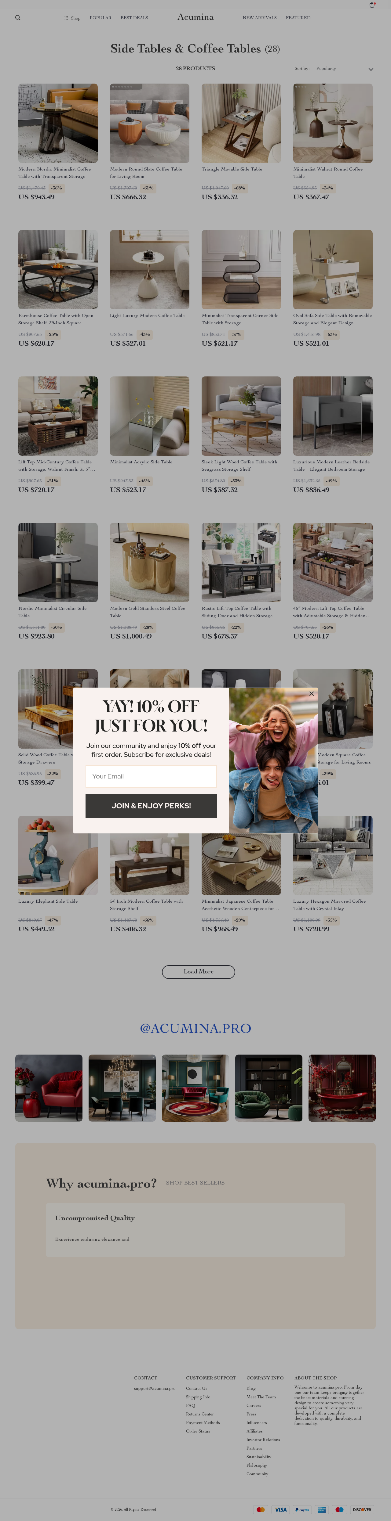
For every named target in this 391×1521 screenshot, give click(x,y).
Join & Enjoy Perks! (151, 806)
